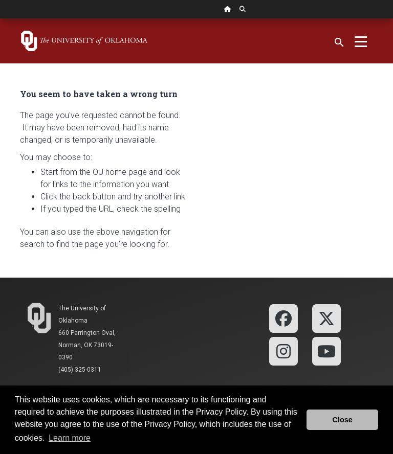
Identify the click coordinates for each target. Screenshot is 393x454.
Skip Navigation (0, 18)
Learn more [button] (70, 438)
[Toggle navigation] (360, 41)
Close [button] (343, 420)
